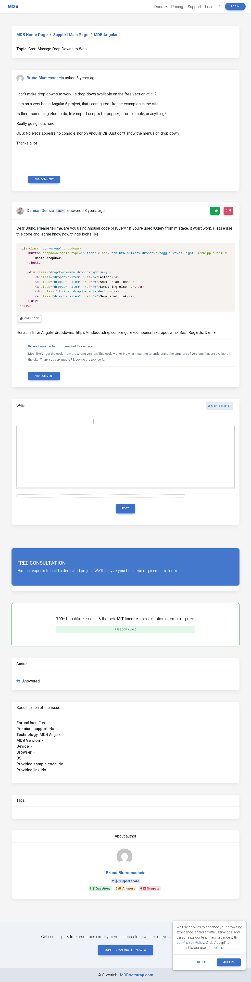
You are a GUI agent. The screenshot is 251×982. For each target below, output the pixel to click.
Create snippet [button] (219, 405)
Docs (159, 6)
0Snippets (149, 888)
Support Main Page (70, 34)
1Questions (100, 888)
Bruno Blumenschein (45, 78)
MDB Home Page (32, 34)
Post (125, 508)
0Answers (125, 888)
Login (235, 6)
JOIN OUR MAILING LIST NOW (125, 950)
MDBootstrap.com (136, 975)
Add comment (44, 179)
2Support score (125, 881)
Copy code (29, 318)
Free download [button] (125, 629)
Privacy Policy (193, 942)
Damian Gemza (40, 211)
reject (202, 962)
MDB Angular (106, 34)
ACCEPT (229, 962)
